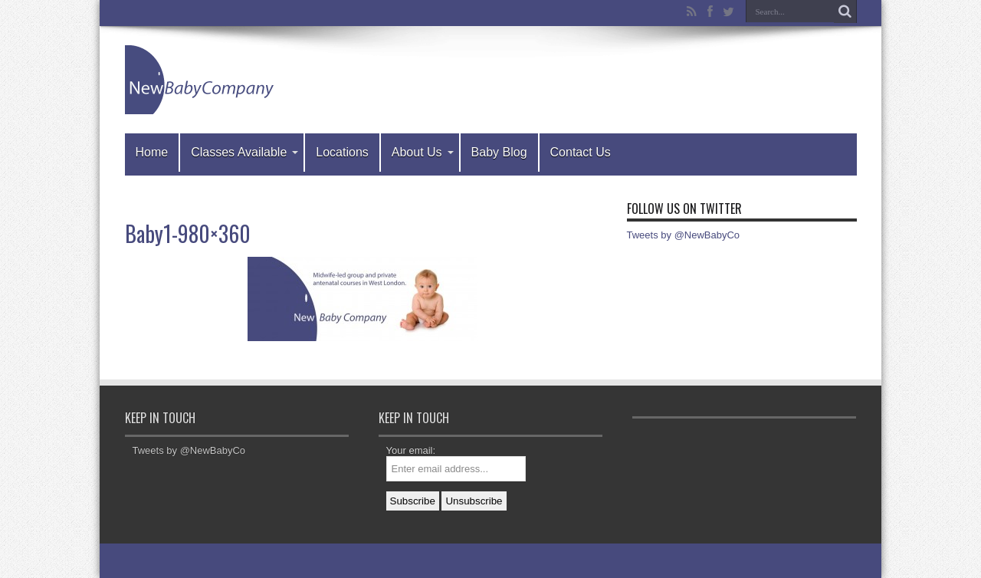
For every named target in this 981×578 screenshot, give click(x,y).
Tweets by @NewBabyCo (683, 235)
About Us (423, 152)
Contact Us (580, 152)
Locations (342, 152)
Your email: (411, 450)
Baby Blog (499, 152)
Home (152, 152)
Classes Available (244, 152)
